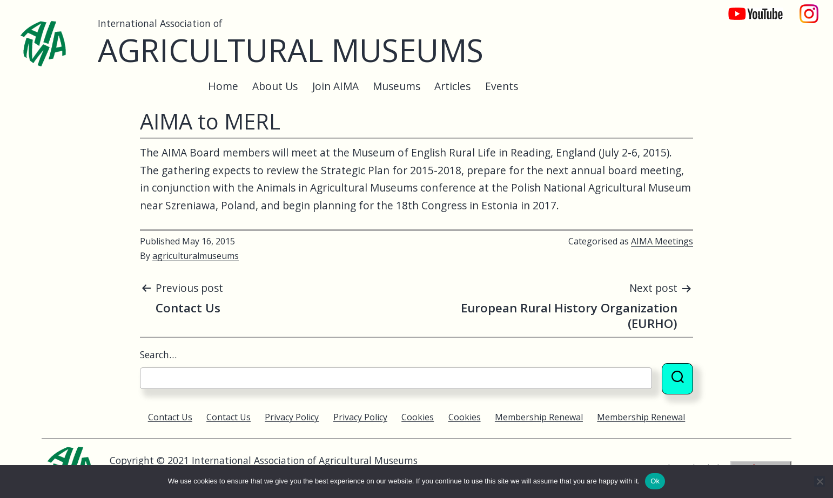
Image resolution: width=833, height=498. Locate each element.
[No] (819, 481)
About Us (275, 86)
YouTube (748, 8)
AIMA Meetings (662, 241)
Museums (396, 86)
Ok (655, 481)
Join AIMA (335, 86)
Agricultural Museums (290, 50)
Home (223, 86)
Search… (158, 354)
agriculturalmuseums (195, 256)
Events (501, 86)
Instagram (809, 8)
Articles (452, 86)
